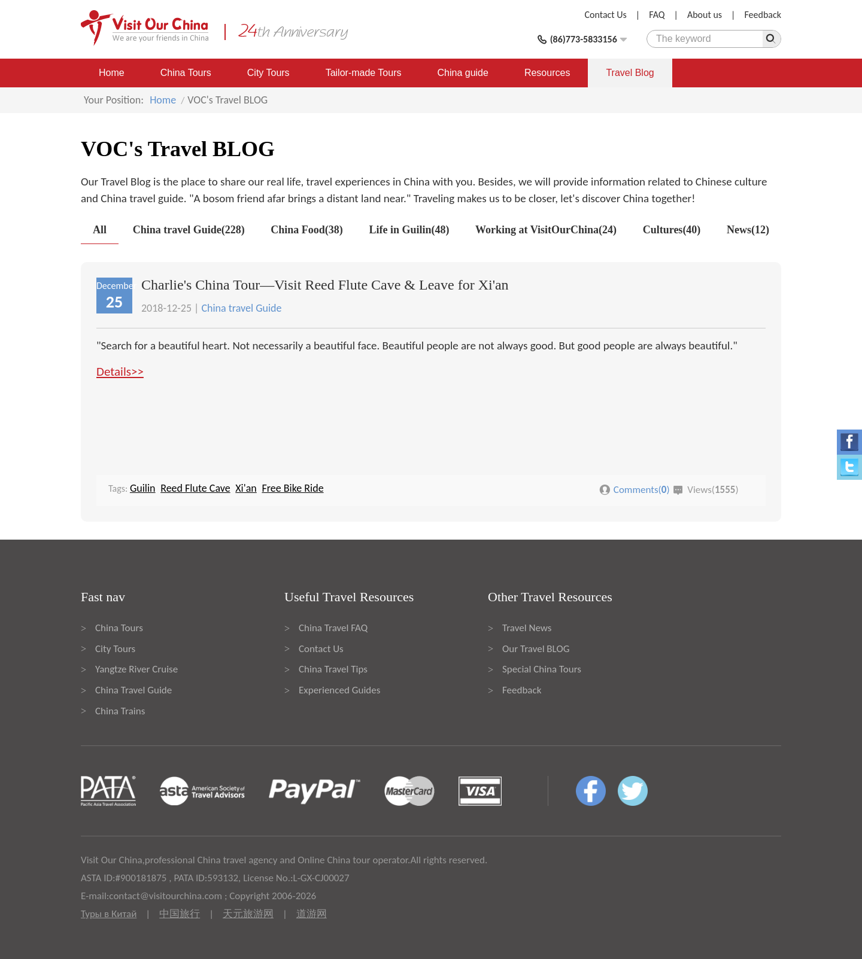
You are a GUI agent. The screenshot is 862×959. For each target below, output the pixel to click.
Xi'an (246, 488)
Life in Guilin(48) (409, 230)
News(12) (748, 230)
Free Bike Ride (292, 488)
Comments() (642, 489)
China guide (463, 73)
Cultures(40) (672, 230)
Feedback (762, 14)
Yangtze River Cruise (136, 669)
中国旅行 (179, 914)
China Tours (185, 73)
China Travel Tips (333, 669)
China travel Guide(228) (189, 230)
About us (704, 14)
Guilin (143, 488)
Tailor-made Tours (364, 73)
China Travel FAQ (333, 628)
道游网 (311, 914)
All (100, 230)
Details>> (120, 371)
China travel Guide (241, 308)
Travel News (526, 628)
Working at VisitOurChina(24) (546, 230)
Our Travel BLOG (535, 649)
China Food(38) (307, 230)
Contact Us (606, 14)
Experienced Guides (339, 690)
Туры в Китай (108, 914)
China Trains (120, 711)
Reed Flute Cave (195, 488)
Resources (547, 73)
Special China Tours (541, 669)
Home (112, 73)
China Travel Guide (133, 690)
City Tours (268, 73)
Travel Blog (630, 73)
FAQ (656, 14)
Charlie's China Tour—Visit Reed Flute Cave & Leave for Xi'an (325, 285)
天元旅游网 (248, 914)
